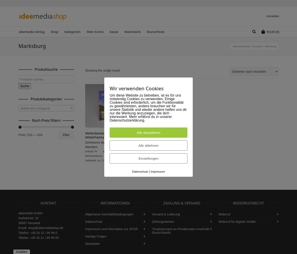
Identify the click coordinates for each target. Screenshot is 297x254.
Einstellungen (148, 158)
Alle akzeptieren (149, 132)
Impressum (158, 171)
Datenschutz (140, 171)
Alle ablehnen (148, 145)
